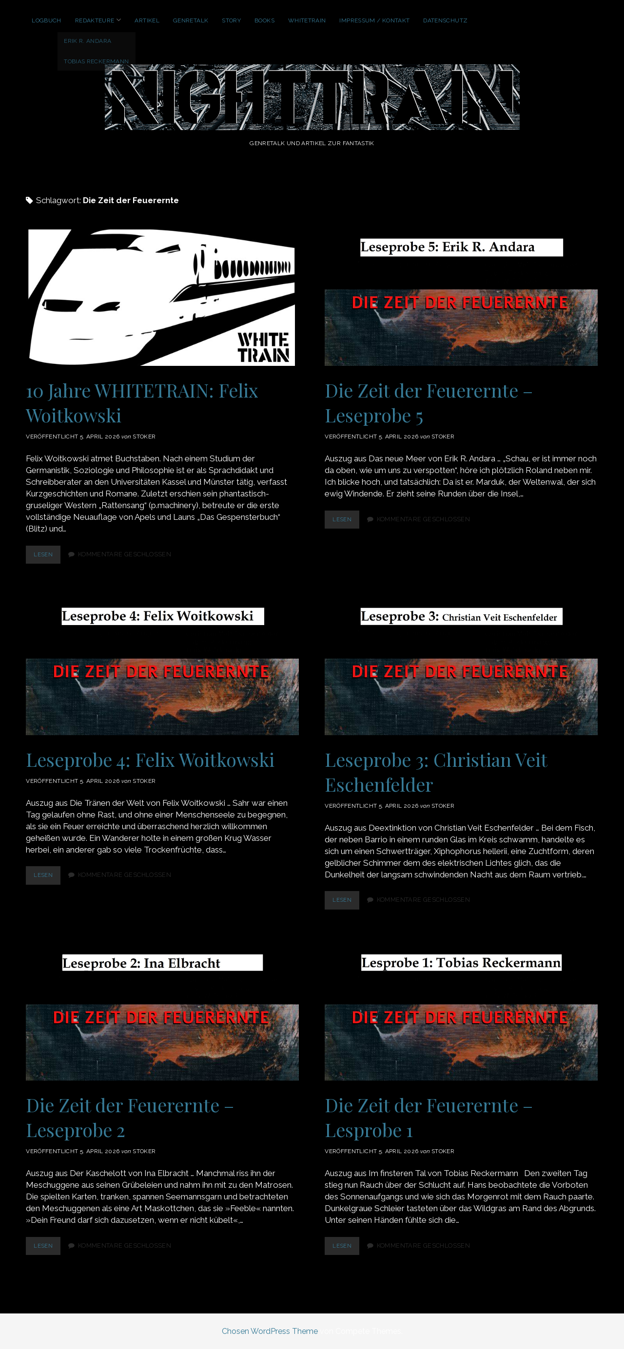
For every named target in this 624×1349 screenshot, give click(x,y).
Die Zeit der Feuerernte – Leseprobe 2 (162, 1012)
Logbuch (46, 20)
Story (231, 20)
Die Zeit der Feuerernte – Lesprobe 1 (461, 1012)
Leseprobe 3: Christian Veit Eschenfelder (461, 667)
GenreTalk (190, 20)
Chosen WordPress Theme (270, 1331)
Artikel (147, 20)
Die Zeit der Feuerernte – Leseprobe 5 (461, 297)
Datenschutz (445, 20)
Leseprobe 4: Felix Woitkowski (162, 667)
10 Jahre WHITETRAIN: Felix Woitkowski (162, 297)
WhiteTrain (307, 20)
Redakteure (95, 20)
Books (264, 20)
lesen (48, 557)
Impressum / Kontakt (374, 20)
